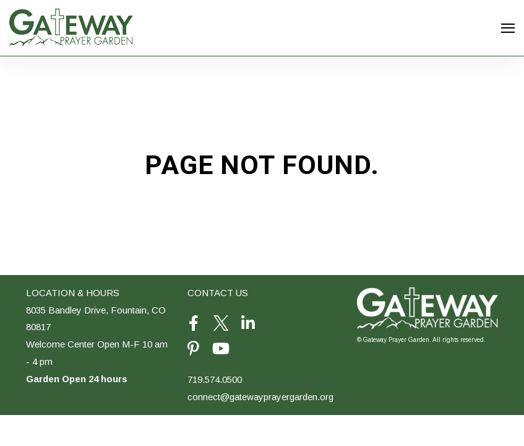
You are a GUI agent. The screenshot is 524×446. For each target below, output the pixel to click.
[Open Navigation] (508, 28)
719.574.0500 (214, 379)
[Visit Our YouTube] (220, 348)
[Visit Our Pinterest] (193, 348)
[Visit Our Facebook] (193, 323)
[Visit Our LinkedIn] (248, 323)
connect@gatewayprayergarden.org (260, 396)
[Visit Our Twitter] (220, 323)
